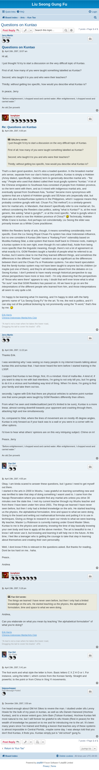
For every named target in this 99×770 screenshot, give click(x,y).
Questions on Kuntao (19, 25)
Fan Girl (12, 464)
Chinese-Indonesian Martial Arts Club (19, 318)
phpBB (39, 763)
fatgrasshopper (9, 688)
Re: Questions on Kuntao (19, 127)
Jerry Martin (7, 35)
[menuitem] (20, 11)
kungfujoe (15, 116)
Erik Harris (7, 315)
